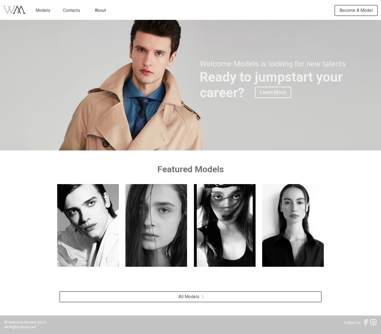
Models (42, 10)
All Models (191, 296)
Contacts (71, 10)
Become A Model (356, 10)
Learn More (273, 92)
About (100, 10)
